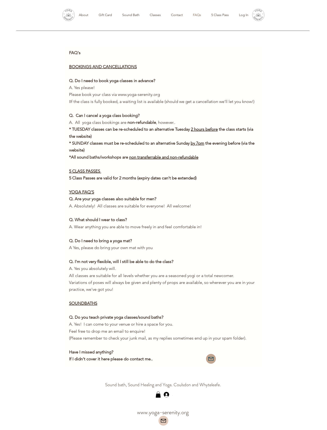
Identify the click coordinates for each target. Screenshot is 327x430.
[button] (158, 394)
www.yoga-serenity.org (139, 94)
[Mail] (211, 359)
